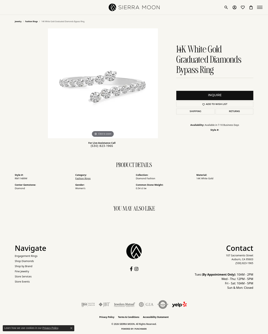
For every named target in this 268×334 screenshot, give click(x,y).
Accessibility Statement (156, 317)
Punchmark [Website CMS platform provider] (140, 329)
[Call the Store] (244, 263)
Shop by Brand (23, 266)
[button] (226, 7)
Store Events (22, 281)
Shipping (195, 111)
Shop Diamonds (24, 261)
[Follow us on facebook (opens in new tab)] (131, 269)
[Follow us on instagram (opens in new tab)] (136, 269)
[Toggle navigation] (260, 7)
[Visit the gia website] (146, 304)
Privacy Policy (106, 317)
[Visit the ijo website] (88, 304)
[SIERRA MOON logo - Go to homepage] (134, 7)
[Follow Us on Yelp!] (179, 304)
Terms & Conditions (128, 317)
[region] (103, 83)
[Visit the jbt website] (104, 304)
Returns (234, 111)
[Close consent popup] (71, 328)
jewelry (18, 21)
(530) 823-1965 (102, 146)
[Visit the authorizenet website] (163, 304)
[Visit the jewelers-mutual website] (124, 304)
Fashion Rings (31, 21)
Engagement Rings (26, 256)
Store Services (23, 276)
